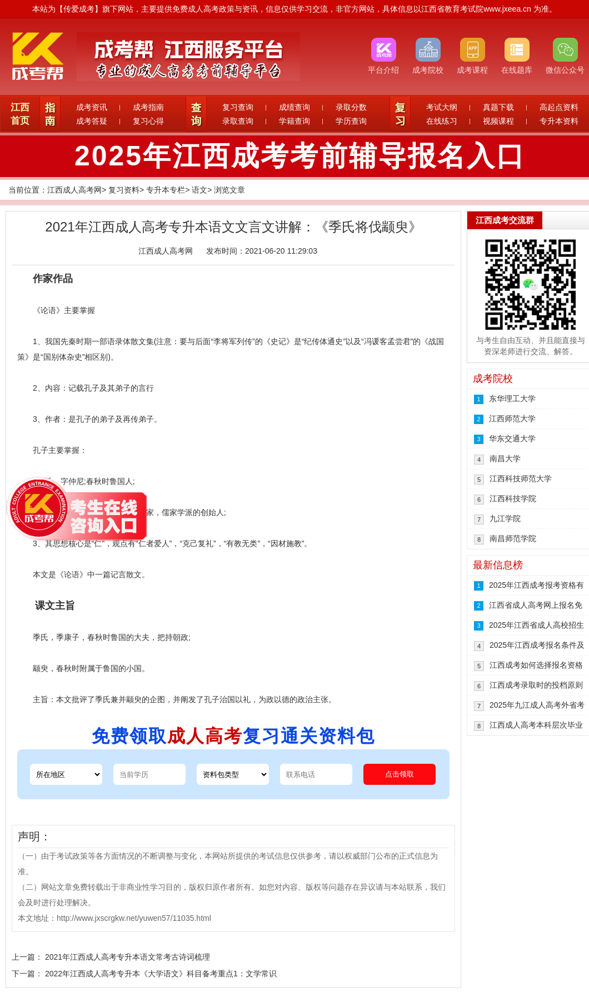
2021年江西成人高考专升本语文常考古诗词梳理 (127, 956)
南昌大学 (505, 458)
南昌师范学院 (513, 538)
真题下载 (498, 107)
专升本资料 (559, 121)
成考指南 (148, 107)
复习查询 (237, 107)
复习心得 (148, 121)
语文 (199, 189)
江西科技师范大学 (521, 478)
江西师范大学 (512, 418)
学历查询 (351, 121)
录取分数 (351, 107)
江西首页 (20, 114)
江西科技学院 (513, 498)
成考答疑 (91, 121)
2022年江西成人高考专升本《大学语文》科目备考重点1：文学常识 (161, 973)
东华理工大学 (512, 398)
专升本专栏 (165, 189)
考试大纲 (441, 107)
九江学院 (505, 518)
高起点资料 (559, 107)
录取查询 (237, 121)
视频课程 (498, 121)
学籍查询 (294, 121)
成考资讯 (91, 107)
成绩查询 (294, 107)
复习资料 (123, 189)
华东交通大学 (512, 438)
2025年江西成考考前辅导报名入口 (300, 156)
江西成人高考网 (74, 189)
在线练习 (441, 121)
